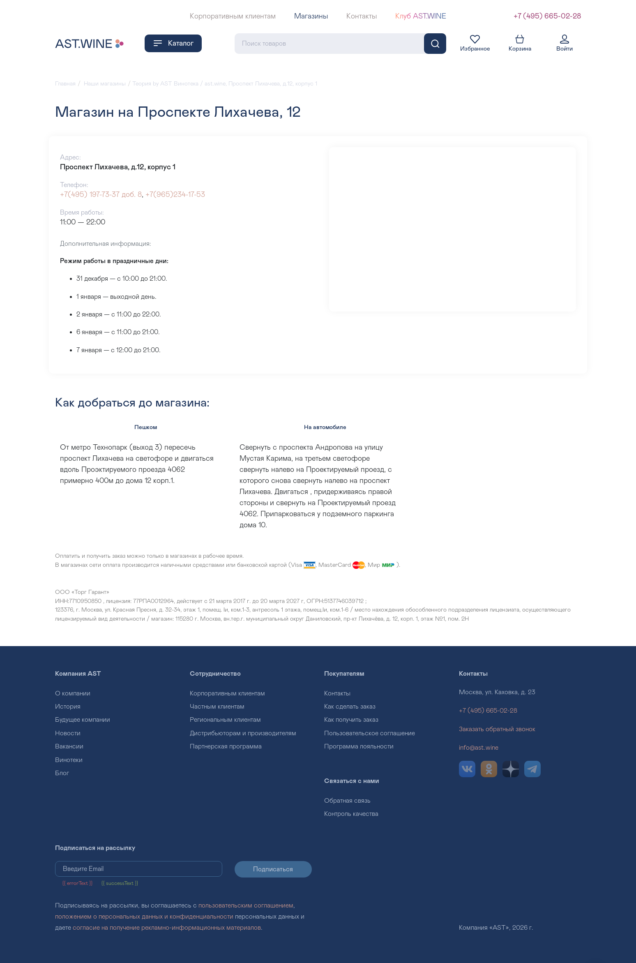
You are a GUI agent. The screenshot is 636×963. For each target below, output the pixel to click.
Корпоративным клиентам (233, 16)
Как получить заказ (351, 719)
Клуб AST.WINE (420, 16)
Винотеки (69, 760)
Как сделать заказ (350, 706)
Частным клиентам (217, 706)
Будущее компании (82, 719)
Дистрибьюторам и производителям (243, 733)
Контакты (361, 16)
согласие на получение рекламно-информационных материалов (167, 927)
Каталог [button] (173, 43)
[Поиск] (435, 43)
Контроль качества (351, 814)
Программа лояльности (359, 746)
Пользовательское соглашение (369, 733)
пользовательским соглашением (245, 905)
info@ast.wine (478, 747)
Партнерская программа (226, 746)
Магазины (311, 16)
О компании (72, 693)
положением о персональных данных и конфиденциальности (144, 916)
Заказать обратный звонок (497, 729)
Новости (68, 733)
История (68, 706)
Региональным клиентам (225, 719)
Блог (62, 773)
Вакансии (69, 746)
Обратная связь (347, 800)
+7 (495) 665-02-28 (547, 16)
